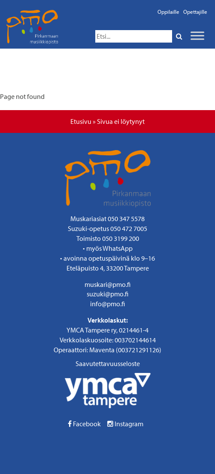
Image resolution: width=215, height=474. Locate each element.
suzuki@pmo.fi (107, 293)
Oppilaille (168, 11)
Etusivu (80, 121)
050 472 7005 (128, 228)
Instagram (125, 423)
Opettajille (195, 11)
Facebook (84, 423)
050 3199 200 (120, 238)
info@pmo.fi (107, 303)
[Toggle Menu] (197, 35)
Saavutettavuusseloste (108, 363)
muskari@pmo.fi (107, 284)
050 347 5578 (126, 218)
